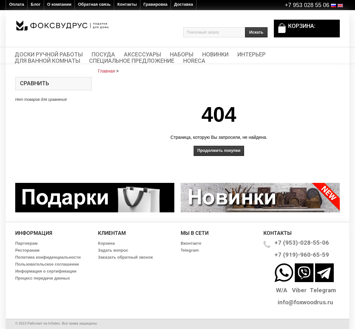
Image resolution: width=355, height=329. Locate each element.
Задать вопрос (113, 250)
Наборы (181, 54)
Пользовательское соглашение (47, 264)
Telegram (190, 250)
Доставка (183, 4)
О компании (59, 4)
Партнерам (26, 243)
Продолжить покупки (218, 150)
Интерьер (251, 54)
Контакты (127, 4)
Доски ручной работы (49, 54)
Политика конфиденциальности (48, 257)
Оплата (16, 4)
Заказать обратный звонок (125, 257)
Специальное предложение (131, 61)
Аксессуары (142, 54)
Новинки (215, 54)
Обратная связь (94, 4)
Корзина (106, 243)
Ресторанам (27, 250)
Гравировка (156, 4)
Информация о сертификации (45, 271)
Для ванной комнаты (47, 61)
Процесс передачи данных (42, 278)
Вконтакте (191, 243)
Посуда (103, 54)
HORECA (194, 61)
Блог (36, 4)
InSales (54, 323)
